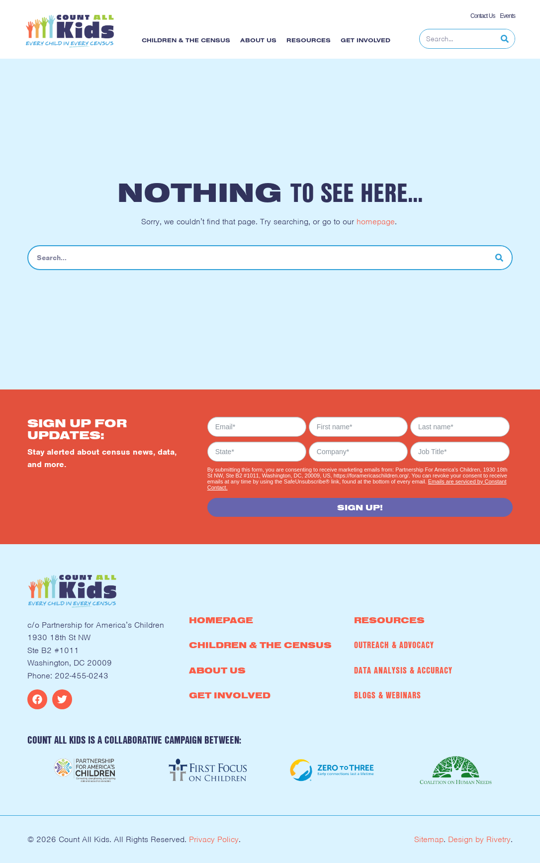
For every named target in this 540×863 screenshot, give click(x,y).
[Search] (505, 38)
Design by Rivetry (479, 839)
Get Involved (368, 40)
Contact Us (482, 15)
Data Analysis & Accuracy (403, 670)
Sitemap (429, 839)
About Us (260, 40)
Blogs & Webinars (387, 695)
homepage (376, 221)
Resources (311, 40)
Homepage (221, 620)
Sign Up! (360, 507)
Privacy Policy (214, 839)
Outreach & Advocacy (394, 645)
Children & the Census (188, 40)
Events (507, 15)
